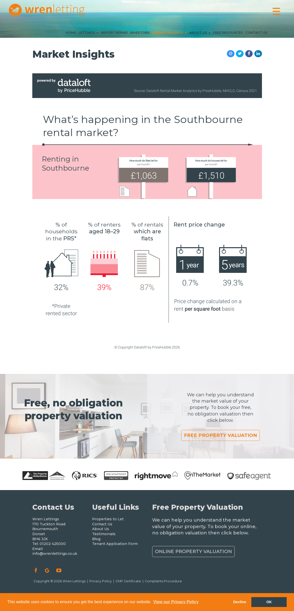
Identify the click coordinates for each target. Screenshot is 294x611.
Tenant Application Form (115, 543)
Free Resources (228, 34)
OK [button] (269, 602)
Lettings (88, 34)
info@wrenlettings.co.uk (54, 553)
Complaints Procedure (163, 581)
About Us (199, 34)
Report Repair (114, 34)
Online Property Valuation (193, 551)
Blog (96, 539)
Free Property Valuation (220, 435)
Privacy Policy (100, 581)
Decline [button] (239, 602)
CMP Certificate (128, 581)
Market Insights (169, 34)
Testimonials (104, 534)
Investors (140, 34)
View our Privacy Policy (175, 602)
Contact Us (256, 34)
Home (71, 34)
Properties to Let (108, 519)
